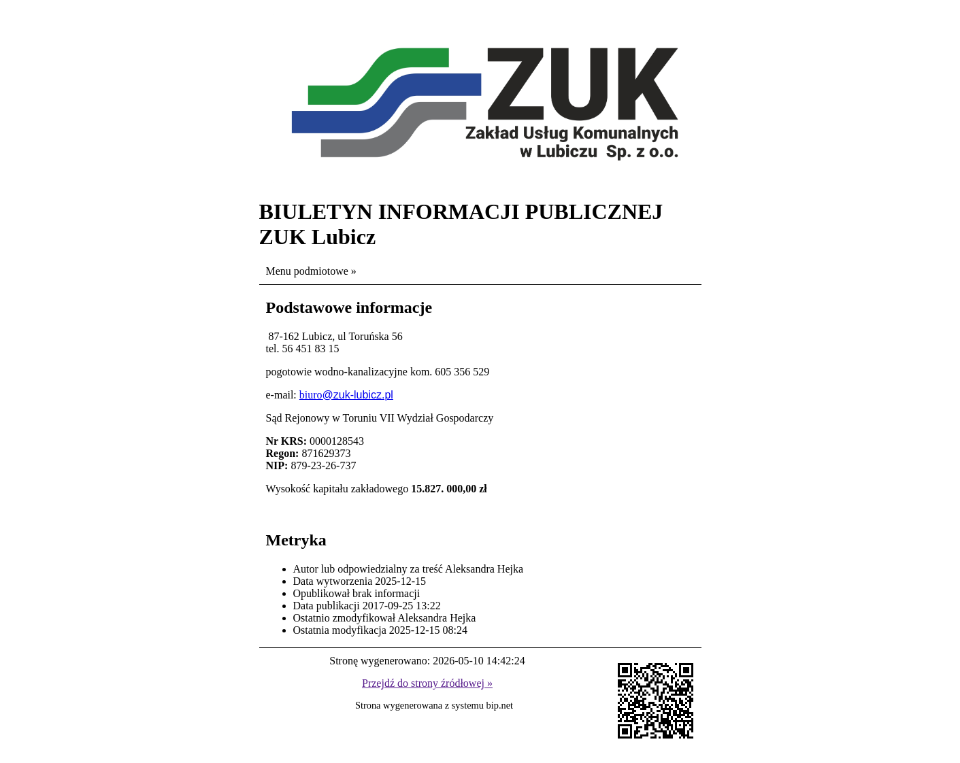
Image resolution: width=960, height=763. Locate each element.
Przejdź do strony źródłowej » (427, 683)
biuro (310, 395)
